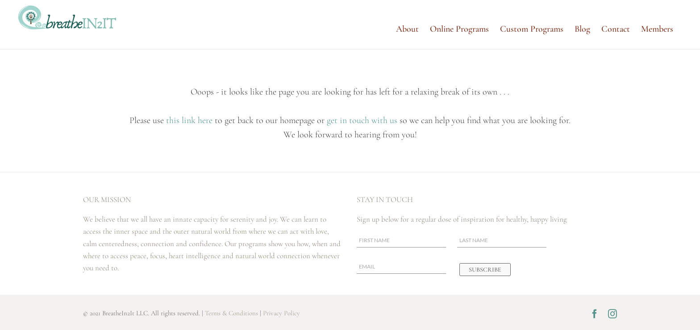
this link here (190, 120)
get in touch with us (362, 120)
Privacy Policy (281, 313)
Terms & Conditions (231, 313)
